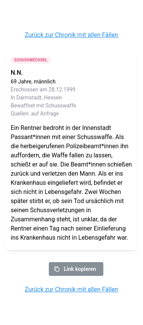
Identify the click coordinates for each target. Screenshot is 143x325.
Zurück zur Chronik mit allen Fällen (71, 34)
